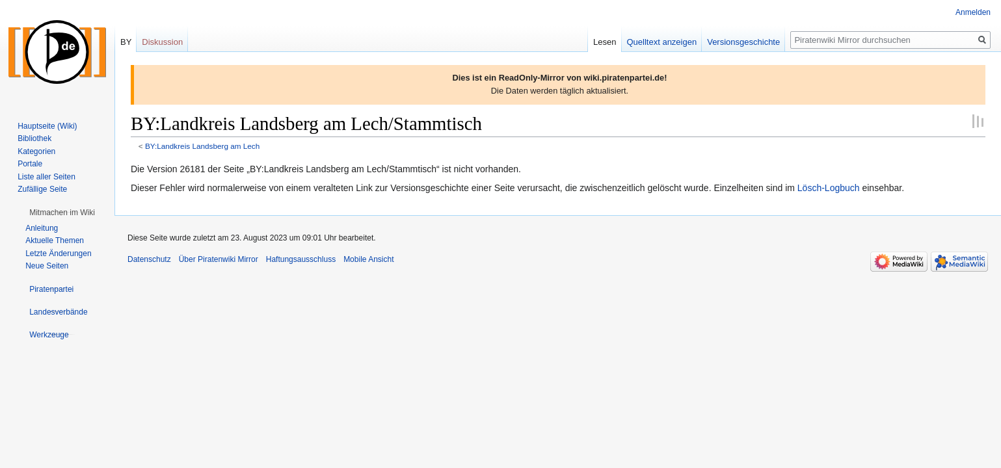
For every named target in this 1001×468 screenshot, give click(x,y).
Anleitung (41, 228)
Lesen (604, 42)
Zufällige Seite (42, 189)
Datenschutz (149, 259)
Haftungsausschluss (301, 259)
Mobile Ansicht (368, 259)
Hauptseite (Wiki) (47, 126)
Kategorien (36, 151)
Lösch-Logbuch (828, 188)
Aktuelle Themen (54, 240)
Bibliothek (34, 138)
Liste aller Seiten (46, 176)
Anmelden (973, 12)
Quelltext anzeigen (662, 42)
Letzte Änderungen (58, 253)
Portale (30, 163)
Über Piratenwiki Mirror (218, 259)
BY (125, 42)
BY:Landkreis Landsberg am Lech (202, 146)
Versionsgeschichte (743, 42)
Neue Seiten (46, 265)
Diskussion (162, 42)
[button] (62, 212)
